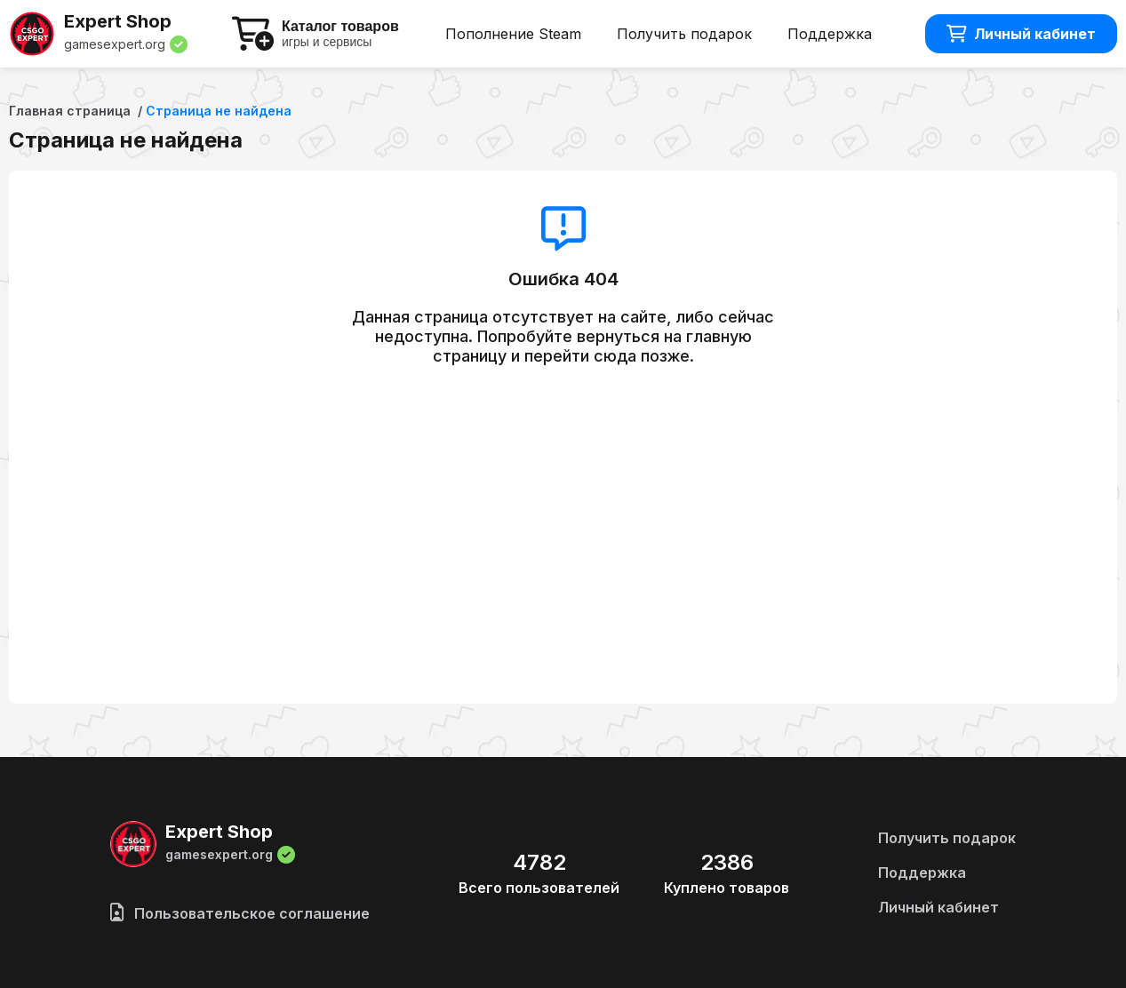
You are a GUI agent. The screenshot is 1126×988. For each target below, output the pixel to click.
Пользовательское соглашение (240, 913)
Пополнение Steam (513, 34)
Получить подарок (684, 34)
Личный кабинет (1021, 34)
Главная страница (70, 110)
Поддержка (829, 34)
